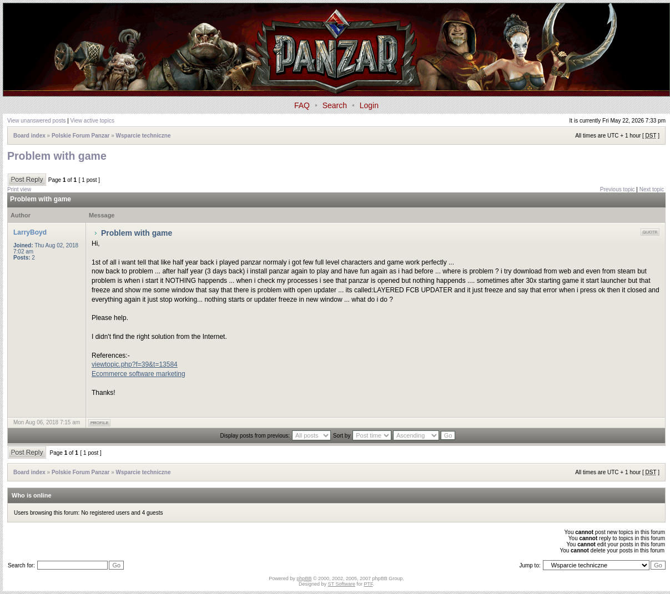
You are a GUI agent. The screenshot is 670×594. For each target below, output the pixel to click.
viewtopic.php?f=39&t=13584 (135, 364)
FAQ (302, 105)
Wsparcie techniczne (143, 136)
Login (369, 105)
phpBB (303, 578)
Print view (19, 189)
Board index (29, 136)
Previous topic (617, 189)
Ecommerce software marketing (138, 374)
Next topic (651, 189)
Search (335, 105)
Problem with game (57, 156)
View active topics (92, 121)
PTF (368, 584)
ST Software (341, 584)
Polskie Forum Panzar (80, 136)
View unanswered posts (36, 121)
